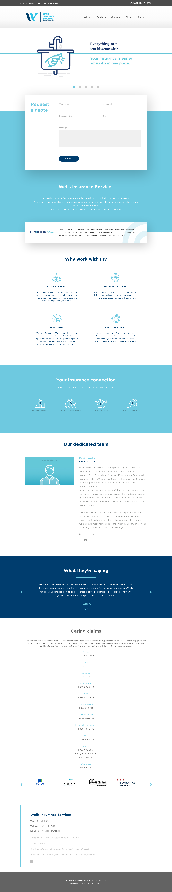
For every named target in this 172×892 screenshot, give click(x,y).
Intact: (86, 694)
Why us (87, 17)
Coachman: (86, 673)
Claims (129, 17)
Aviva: (86, 652)
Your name (64, 104)
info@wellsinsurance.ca (48, 831)
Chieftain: (86, 662)
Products (101, 17)
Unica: (86, 746)
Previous (21, 592)
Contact (142, 17)
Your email (107, 104)
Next (151, 592)
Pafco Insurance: (86, 715)
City (104, 116)
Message (63, 128)
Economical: (86, 683)
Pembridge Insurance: (86, 725)
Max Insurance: (86, 704)
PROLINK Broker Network (86, 883)
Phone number (65, 116)
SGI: (86, 735)
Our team (115, 17)
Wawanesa (86, 764)
